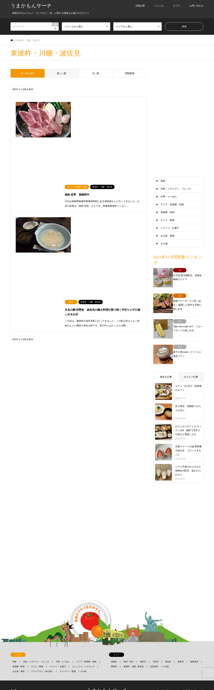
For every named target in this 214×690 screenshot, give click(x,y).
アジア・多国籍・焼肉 (172, 204)
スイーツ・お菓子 (169, 228)
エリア (176, 5)
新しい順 (61, 73)
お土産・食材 (167, 235)
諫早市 (143, 651)
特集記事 (140, 5)
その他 (164, 243)
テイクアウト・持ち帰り (42, 660)
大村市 (156, 651)
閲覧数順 (129, 73)
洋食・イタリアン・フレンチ (175, 188)
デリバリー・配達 (68, 660)
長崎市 (114, 651)
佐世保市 (154, 655)
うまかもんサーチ (107, 679)
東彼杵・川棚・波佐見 (134, 655)
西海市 (114, 655)
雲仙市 (168, 651)
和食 (162, 181)
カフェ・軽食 (167, 220)
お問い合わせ (196, 5)
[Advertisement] (178, 119)
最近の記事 (166, 365)
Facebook (12, 679)
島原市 (181, 651)
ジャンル (159, 5)
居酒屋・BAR (167, 212)
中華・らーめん (168, 196)
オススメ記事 (191, 365)
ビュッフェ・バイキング (83, 655)
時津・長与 (129, 651)
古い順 (95, 73)
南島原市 (194, 651)
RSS (16, 679)
